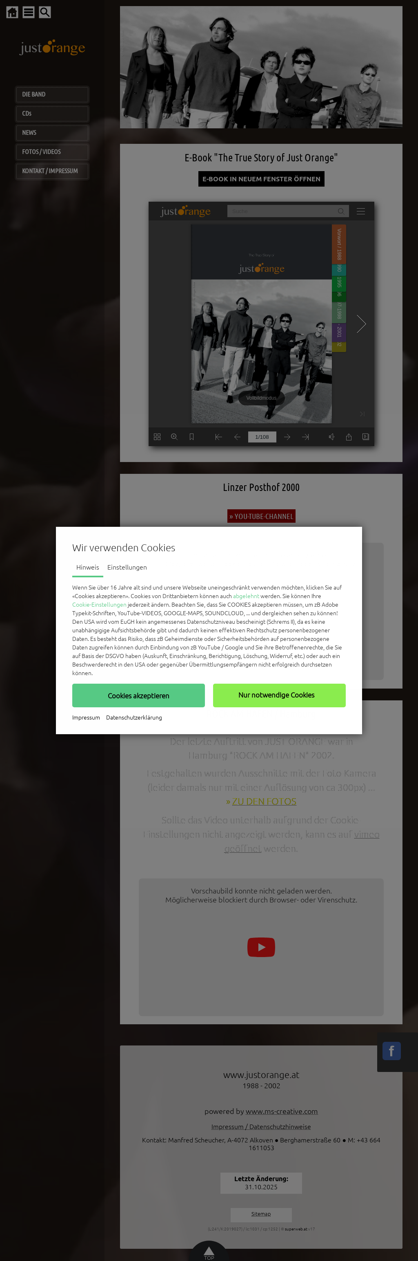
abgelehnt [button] (246, 596)
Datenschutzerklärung (134, 717)
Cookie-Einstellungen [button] (99, 604)
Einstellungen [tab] (127, 567)
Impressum (86, 717)
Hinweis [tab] (87, 567)
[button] (138, 695)
